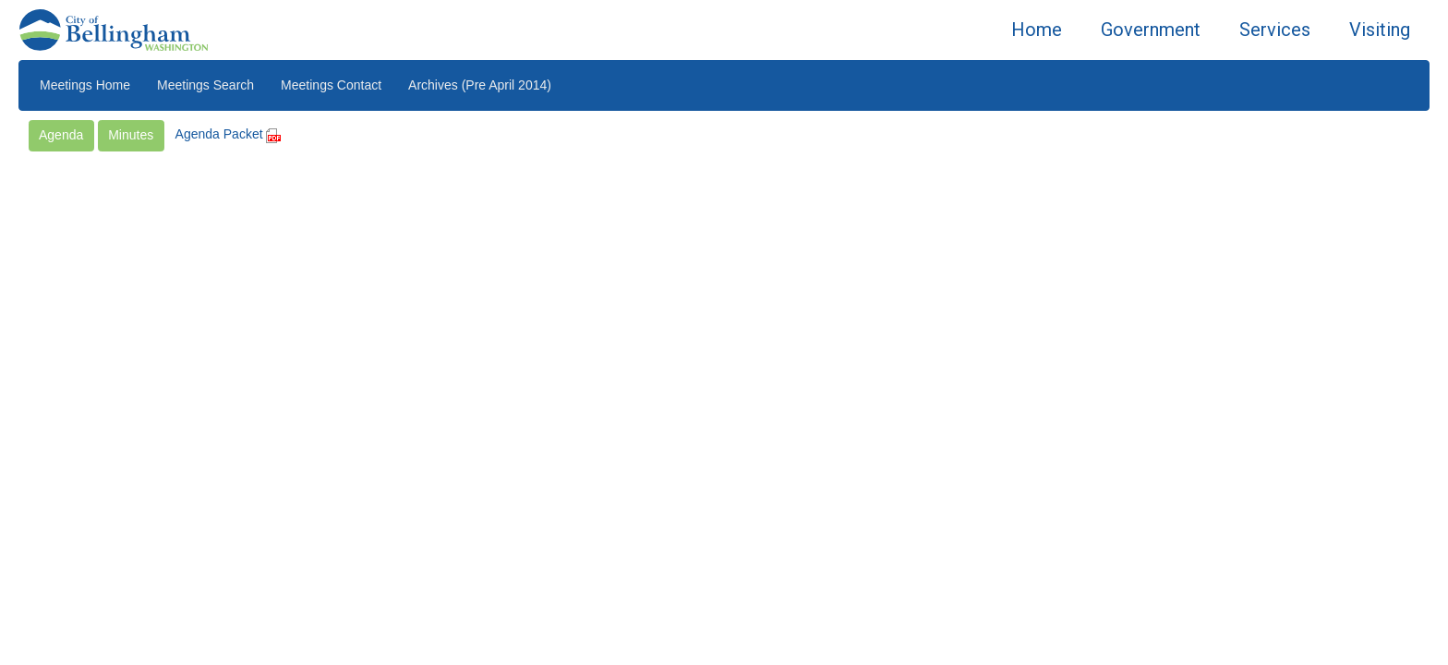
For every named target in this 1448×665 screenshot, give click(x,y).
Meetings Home (85, 85)
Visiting (1379, 29)
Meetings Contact (331, 85)
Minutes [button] (130, 134)
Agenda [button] (61, 134)
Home (1036, 29)
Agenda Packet (228, 134)
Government (1151, 29)
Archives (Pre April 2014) (479, 85)
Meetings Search (205, 85)
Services (1274, 29)
